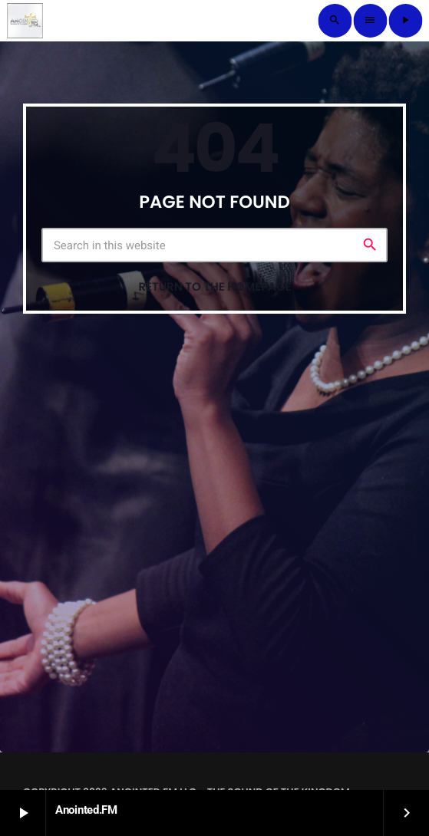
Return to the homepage (214, 287)
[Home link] (24, 20)
